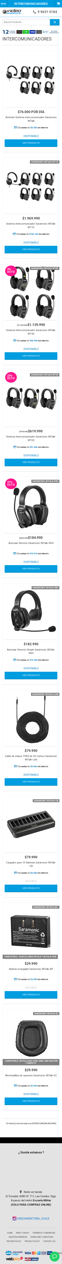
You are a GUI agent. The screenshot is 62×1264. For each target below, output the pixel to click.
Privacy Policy (32, 1241)
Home (10, 1233)
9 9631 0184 (47, 12)
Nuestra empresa (18, 1237)
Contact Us (49, 1241)
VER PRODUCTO (31, 143)
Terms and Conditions (41, 1237)
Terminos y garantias (43, 1233)
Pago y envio (22, 1233)
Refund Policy (14, 1241)
